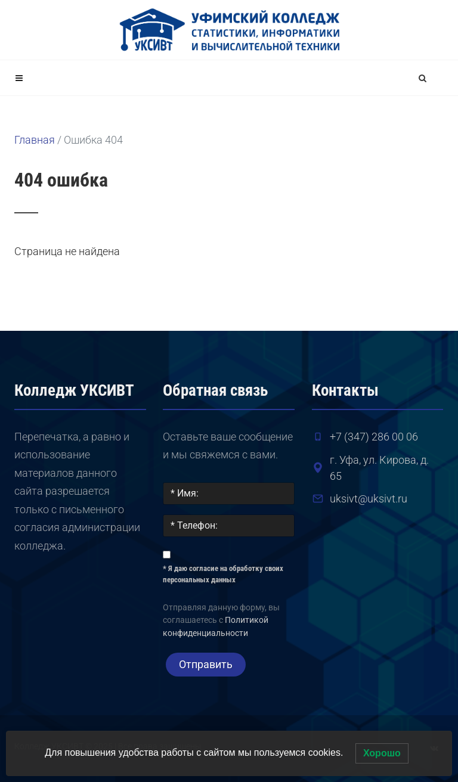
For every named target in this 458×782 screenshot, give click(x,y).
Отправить (206, 664)
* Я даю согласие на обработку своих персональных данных (223, 574)
